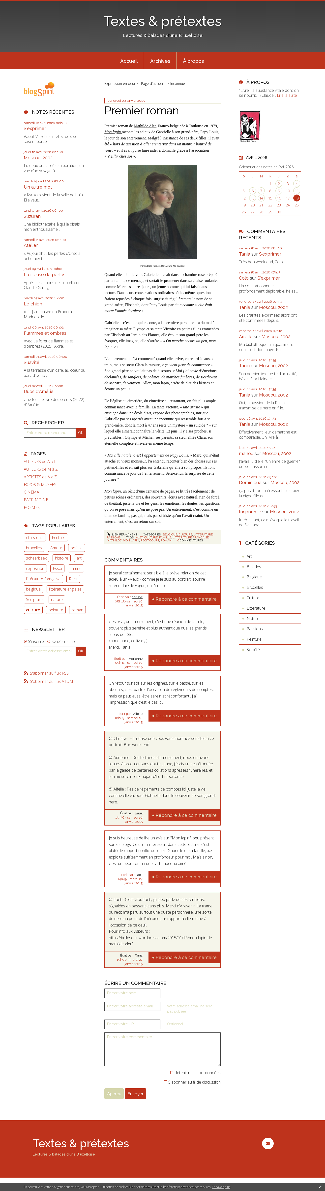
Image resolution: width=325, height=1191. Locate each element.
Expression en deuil (120, 83)
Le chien (33, 303)
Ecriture (58, 537)
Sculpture (34, 599)
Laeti (139, 875)
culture (33, 610)
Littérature (203, 534)
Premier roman (141, 110)
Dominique (250, 482)
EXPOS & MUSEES (40, 484)
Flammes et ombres (45, 333)
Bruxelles (255, 587)
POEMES (32, 507)
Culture (185, 534)
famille (76, 568)
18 (297, 198)
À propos (193, 61)
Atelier (31, 245)
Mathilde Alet (145, 126)
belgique (33, 589)
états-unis (34, 537)
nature (57, 599)
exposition (35, 568)
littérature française (43, 579)
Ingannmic (250, 511)
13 (253, 198)
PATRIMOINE (36, 499)
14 (261, 198)
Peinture (254, 639)
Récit (73, 579)
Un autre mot (38, 187)
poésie (77, 548)
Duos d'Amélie (39, 391)
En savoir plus (221, 1187)
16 (279, 198)
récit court (150, 540)
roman (77, 610)
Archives (160, 61)
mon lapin (131, 540)
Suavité (31, 362)
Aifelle (138, 714)
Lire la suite (287, 95)
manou (246, 453)
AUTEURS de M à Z (41, 469)
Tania (139, 813)
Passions (113, 537)
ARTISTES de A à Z (40, 477)
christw (137, 597)
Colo (244, 278)
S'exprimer (35, 128)
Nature (253, 618)
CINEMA (31, 492)
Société (253, 649)
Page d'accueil (152, 83)
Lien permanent (122, 534)
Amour (56, 548)
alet (139, 537)
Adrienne (136, 659)
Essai (57, 568)
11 (297, 191)
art (79, 558)
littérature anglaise (65, 589)
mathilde (114, 540)
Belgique (170, 534)
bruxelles (34, 548)
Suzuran (32, 216)
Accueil (129, 61)
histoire (61, 558)
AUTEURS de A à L (40, 461)
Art (249, 556)
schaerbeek (36, 558)
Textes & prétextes (163, 21)
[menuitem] (129, 60)
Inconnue (177, 83)
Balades (254, 566)
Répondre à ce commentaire (186, 599)
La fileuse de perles (44, 274)
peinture (56, 610)
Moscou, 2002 (38, 157)
